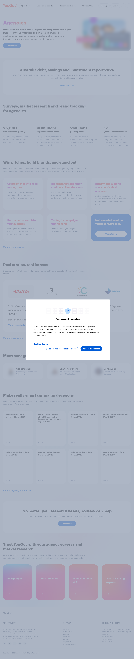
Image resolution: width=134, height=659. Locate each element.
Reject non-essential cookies (62, 349)
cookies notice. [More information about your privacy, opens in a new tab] (40, 335)
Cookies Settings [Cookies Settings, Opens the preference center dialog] (42, 344)
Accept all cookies (91, 349)
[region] (68, 329)
